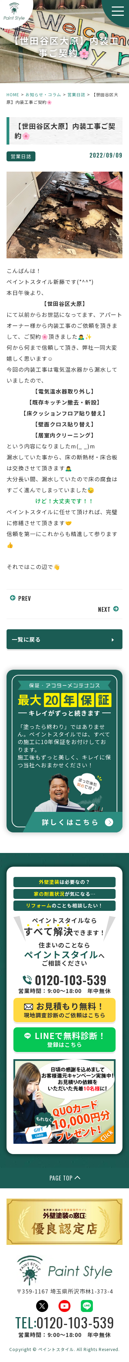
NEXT (104, 609)
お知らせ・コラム (43, 94)
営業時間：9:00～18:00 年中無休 (64, 983)
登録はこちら (64, 1039)
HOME (13, 94)
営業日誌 (76, 94)
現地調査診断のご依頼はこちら (64, 1009)
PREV (24, 598)
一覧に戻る (26, 639)
